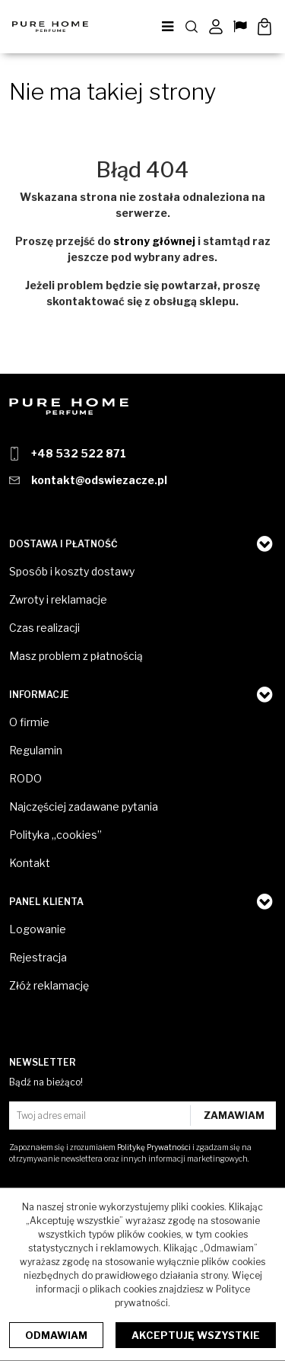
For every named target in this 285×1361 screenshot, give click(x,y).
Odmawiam (56, 1335)
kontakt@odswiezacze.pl (99, 479)
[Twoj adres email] (101, 1115)
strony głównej (154, 240)
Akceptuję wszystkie (195, 1335)
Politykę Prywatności (154, 1147)
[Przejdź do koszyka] (264, 26)
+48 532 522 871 (78, 453)
